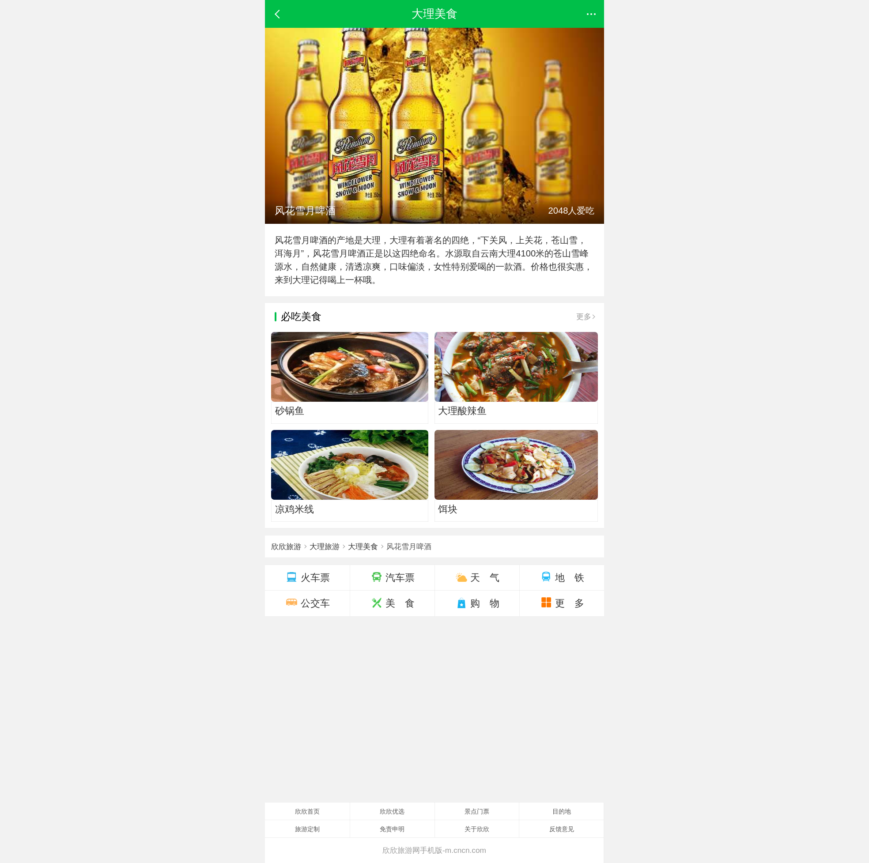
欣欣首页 (307, 811)
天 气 (477, 577)
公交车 (307, 603)
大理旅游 (325, 546)
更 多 (562, 603)
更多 (585, 316)
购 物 (477, 603)
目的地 (561, 811)
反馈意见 (561, 829)
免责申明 (392, 829)
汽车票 (392, 577)
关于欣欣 (477, 829)
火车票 (307, 577)
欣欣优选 (392, 811)
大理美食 (364, 546)
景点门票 (477, 811)
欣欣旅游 (286, 546)
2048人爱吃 (571, 210)
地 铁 (562, 577)
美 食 (392, 603)
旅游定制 (307, 829)
